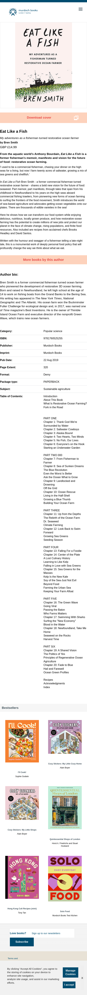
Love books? (18, 933)
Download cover (39, 117)
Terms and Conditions (13, 960)
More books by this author (43, 259)
